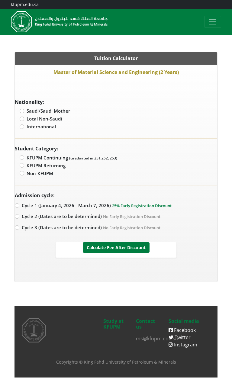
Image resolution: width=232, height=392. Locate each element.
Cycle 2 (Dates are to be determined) (91, 216)
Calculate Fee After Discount (116, 247)
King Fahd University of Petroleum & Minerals (130, 362)
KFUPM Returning (46, 165)
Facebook (182, 330)
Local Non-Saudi (44, 119)
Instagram (183, 344)
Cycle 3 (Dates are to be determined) (91, 227)
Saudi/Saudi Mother (48, 111)
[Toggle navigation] (212, 22)
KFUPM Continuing (72, 158)
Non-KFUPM (40, 173)
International (41, 127)
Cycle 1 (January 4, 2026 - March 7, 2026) (97, 205)
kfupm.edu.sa (25, 4)
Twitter (180, 337)
